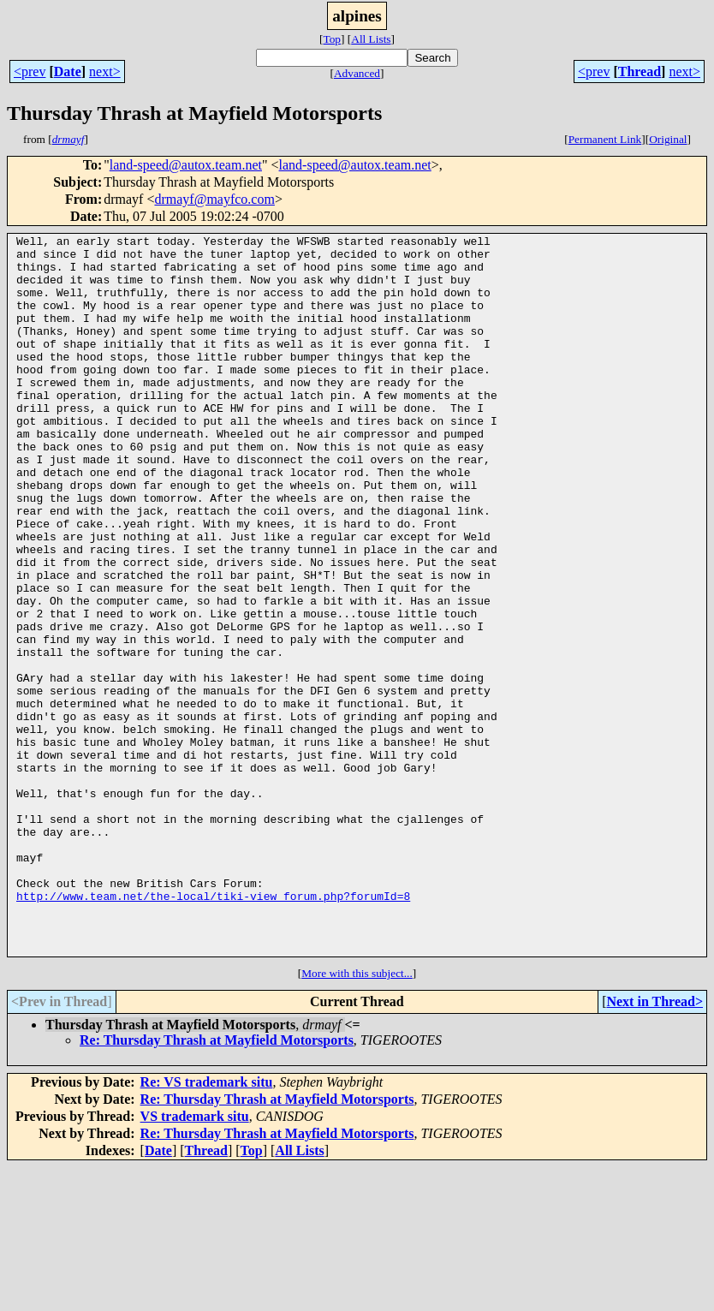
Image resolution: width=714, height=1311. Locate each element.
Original (668, 139)
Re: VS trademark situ (206, 1226)
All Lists (370, 39)
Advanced (357, 73)
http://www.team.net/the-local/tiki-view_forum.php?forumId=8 (213, 1029)
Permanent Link (605, 139)
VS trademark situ (194, 1260)
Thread (639, 71)
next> (105, 71)
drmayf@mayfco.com (214, 199)
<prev (29, 71)
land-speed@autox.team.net (186, 165)
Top (332, 39)
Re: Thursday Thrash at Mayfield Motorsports (217, 1184)
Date (67, 71)
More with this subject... (357, 1117)
